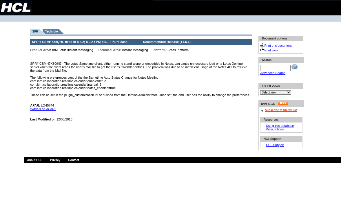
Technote (51, 31)
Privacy (55, 160)
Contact (73, 160)
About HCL (34, 160)
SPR (35, 31)
